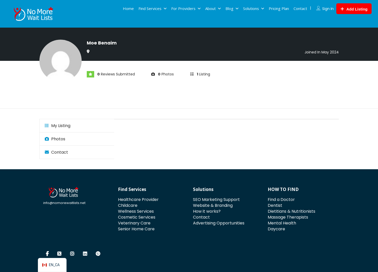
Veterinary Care (134, 223)
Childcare (127, 205)
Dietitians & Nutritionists (291, 211)
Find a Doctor (281, 199)
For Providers (183, 8)
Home (128, 8)
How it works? (207, 211)
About (210, 8)
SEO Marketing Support (216, 199)
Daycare (276, 229)
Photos (55, 139)
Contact (300, 8)
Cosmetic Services (136, 217)
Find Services (149, 8)
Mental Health (282, 223)
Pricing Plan (279, 8)
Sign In (328, 8)
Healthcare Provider (138, 199)
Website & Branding (213, 205)
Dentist (275, 205)
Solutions (251, 8)
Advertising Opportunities (218, 223)
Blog (229, 8)
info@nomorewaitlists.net (64, 202)
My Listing (57, 126)
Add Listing (354, 9)
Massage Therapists (288, 217)
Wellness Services (136, 211)
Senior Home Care (136, 229)
